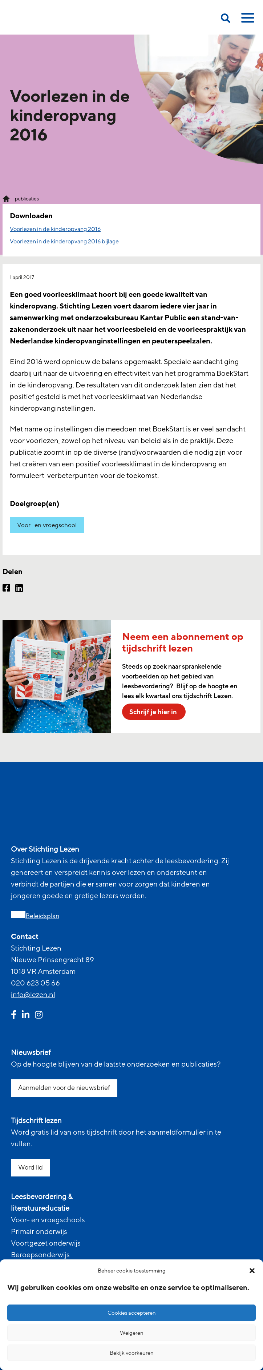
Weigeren (131, 1333)
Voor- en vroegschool (47, 525)
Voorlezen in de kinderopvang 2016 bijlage (64, 242)
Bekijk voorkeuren (132, 1353)
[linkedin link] (25, 1015)
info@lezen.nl (33, 995)
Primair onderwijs (39, 1231)
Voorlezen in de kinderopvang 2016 (55, 229)
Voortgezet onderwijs (46, 1243)
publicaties (27, 198)
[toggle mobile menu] (247, 20)
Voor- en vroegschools (48, 1220)
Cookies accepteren (132, 1313)
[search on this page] (225, 19)
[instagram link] (39, 1015)
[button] (252, 1270)
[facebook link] (13, 1015)
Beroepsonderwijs (40, 1255)
